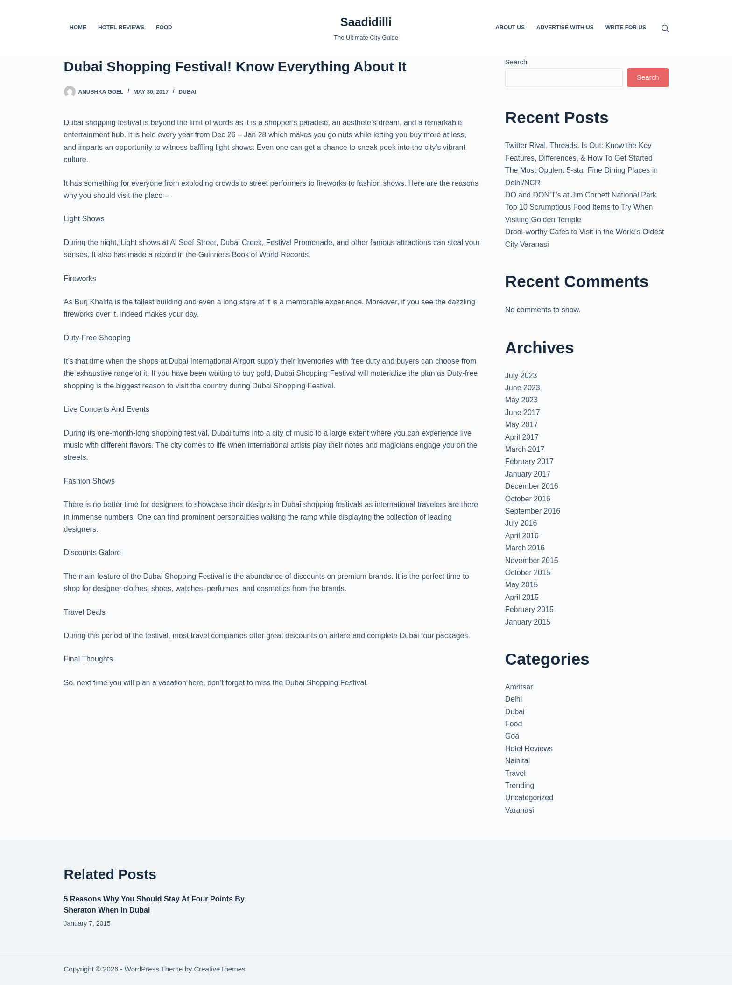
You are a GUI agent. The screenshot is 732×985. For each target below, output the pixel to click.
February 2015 (529, 609)
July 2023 (521, 376)
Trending (520, 785)
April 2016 (522, 536)
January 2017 (527, 474)
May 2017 (521, 425)
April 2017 (522, 437)
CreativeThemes (219, 969)
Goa (512, 736)
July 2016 (521, 523)
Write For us (625, 27)
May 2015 (521, 585)
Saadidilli (366, 21)
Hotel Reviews (121, 27)
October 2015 (527, 573)
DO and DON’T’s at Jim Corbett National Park (580, 195)
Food (164, 27)
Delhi (513, 699)
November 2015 (531, 560)
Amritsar (519, 687)
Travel (515, 773)
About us (510, 27)
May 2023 (521, 400)
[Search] (665, 28)
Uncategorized (529, 798)
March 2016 (525, 548)
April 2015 (522, 597)
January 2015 (527, 622)
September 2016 (532, 511)
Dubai (187, 92)
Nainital (517, 761)
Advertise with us (565, 27)
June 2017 (522, 412)
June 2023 (522, 388)
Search (516, 62)
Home (78, 27)
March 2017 (525, 449)
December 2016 (531, 486)
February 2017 (529, 461)
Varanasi (519, 810)
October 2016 (527, 499)
